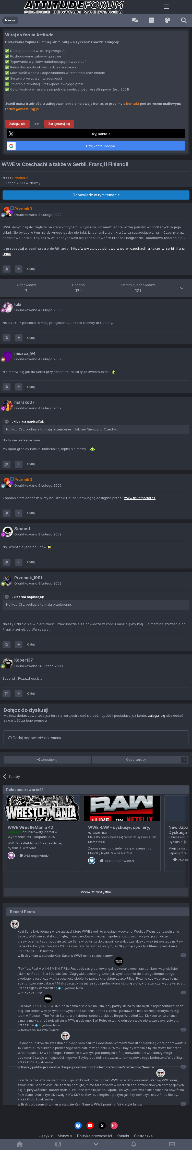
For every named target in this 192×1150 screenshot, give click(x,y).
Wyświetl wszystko (96, 892)
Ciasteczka (143, 1136)
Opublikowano (38, 215)
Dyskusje (144, 837)
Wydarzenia (17, 837)
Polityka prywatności (94, 1136)
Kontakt (123, 1136)
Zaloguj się (17, 124)
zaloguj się (156, 715)
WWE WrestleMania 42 (30, 827)
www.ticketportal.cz (139, 498)
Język (46, 1136)
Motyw (65, 1136)
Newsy (35, 183)
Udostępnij (47, 759)
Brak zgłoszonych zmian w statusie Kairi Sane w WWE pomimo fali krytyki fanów (80, 1104)
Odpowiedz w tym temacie (96, 195)
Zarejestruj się (59, 124)
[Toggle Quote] (7, 422)
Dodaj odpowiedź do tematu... (35, 738)
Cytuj (31, 269)
